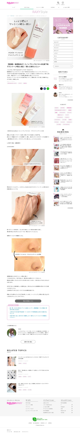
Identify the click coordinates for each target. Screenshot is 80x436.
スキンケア (56, 42)
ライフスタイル (66, 124)
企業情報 (30, 423)
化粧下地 (25, 83)
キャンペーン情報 (40, 7)
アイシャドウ (62, 112)
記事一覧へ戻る (28, 342)
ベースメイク (13, 81)
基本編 (70, 110)
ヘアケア (56, 53)
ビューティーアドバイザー (31, 410)
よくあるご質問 (66, 7)
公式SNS (53, 7)
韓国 (56, 112)
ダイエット (69, 122)
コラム (55, 59)
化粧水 (70, 119)
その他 (55, 61)
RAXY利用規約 (46, 410)
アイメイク (56, 47)
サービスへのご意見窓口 (48, 408)
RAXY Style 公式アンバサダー (12, 83)
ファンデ (24, 363)
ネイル (55, 56)
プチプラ (20, 83)
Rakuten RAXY (13, 3)
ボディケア (56, 50)
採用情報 (49, 423)
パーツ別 (29, 389)
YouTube (62, 412)
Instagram (63, 406)
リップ (29, 376)
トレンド (69, 112)
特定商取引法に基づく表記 (48, 412)
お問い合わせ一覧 (17, 431)
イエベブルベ (57, 119)
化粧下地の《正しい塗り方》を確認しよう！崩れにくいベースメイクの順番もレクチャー (28, 316)
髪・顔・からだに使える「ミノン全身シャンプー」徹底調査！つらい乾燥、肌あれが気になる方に (28, 308)
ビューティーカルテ (29, 408)
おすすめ (24, 376)
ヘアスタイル (60, 117)
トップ (13, 7)
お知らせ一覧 (45, 402)
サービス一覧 (9, 431)
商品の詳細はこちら (28, 301)
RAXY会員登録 (64, 402)
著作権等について (44, 423)
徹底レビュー (60, 114)
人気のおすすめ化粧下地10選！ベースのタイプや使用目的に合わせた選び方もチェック (28, 312)
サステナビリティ (25, 431)
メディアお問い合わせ (47, 404)
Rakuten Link (63, 410)
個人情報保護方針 (36, 423)
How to (20, 363)
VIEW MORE (70, 100)
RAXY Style (26, 7)
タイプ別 (58, 124)
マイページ (28, 406)
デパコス (56, 122)
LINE (62, 408)
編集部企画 (69, 107)
